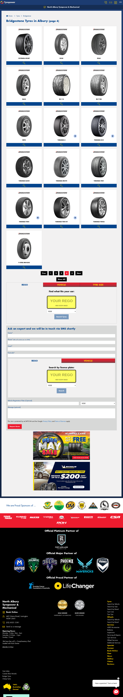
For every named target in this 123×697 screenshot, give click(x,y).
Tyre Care (110, 612)
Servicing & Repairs (114, 635)
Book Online (112, 651)
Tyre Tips (110, 614)
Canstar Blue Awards (9, 674)
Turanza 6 (61, 140)
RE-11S (61, 99)
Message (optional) (14, 407)
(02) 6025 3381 (12, 622)
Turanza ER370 (61, 181)
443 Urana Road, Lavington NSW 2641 (17, 617)
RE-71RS (99, 99)
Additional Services (113, 643)
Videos (110, 661)
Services (110, 625)
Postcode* (11, 353)
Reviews (110, 664)
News (109, 656)
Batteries (110, 630)
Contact (110, 648)
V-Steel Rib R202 (24, 262)
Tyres (109, 601)
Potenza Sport (24, 58)
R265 (99, 58)
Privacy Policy (47, 421)
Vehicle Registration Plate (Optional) (20, 401)
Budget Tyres (6, 676)
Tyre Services (111, 638)
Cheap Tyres (6, 679)
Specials (110, 645)
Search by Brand (113, 609)
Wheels (110, 617)
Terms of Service (60, 421)
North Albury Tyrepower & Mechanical (61, 7)
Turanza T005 (24, 222)
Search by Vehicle (113, 604)
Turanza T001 (99, 181)
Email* (10, 346)
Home (9, 16)
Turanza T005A (99, 222)
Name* (10, 333)
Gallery (110, 659)
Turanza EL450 (24, 181)
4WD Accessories (113, 627)
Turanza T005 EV (61, 222)
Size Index (5, 671)
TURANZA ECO (99, 140)
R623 (24, 99)
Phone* (19, 340)
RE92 (24, 140)
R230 (61, 58)
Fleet (109, 653)
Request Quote (15, 426)
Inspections (111, 632)
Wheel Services (112, 640)
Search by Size (112, 607)
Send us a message (13, 627)
